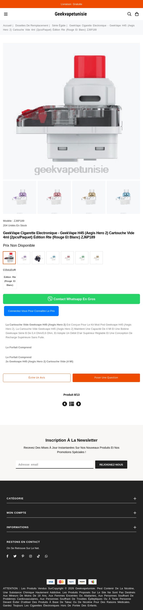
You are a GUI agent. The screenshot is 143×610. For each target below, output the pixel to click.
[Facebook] (10, 556)
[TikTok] (41, 556)
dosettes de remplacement (31, 25)
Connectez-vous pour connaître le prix (31, 310)
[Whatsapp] (49, 556)
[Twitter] (18, 556)
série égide (59, 25)
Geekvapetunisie (85, 588)
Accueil (7, 25)
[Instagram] (25, 556)
